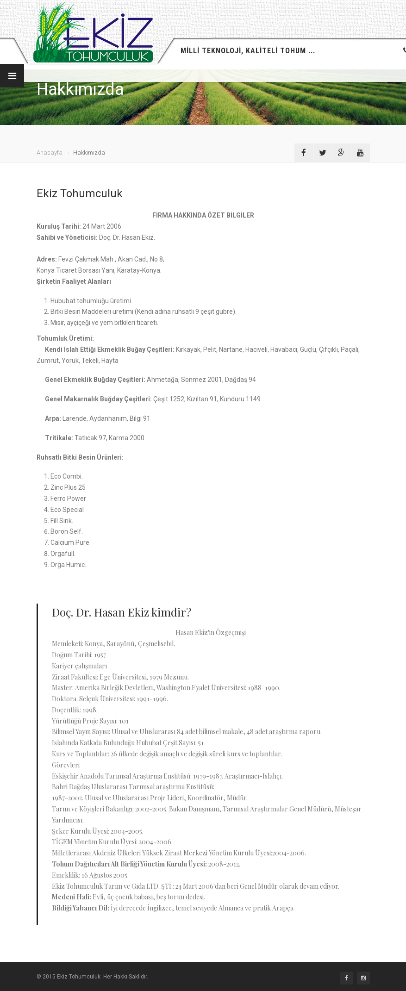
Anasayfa (49, 152)
